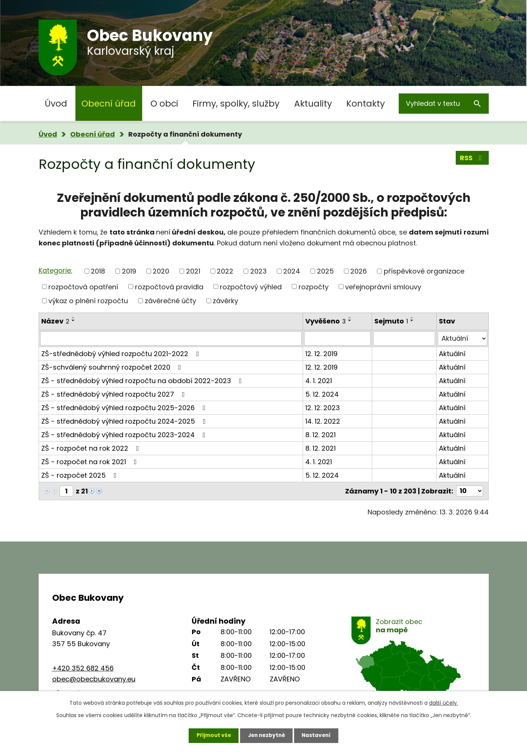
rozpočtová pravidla (169, 286)
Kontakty (365, 103)
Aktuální (452, 353)
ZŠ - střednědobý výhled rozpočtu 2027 (114, 394)
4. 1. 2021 (318, 380)
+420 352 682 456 (83, 668)
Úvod (56, 103)
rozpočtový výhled (251, 286)
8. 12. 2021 (320, 434)
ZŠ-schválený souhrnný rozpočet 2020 (112, 367)
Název (55, 321)
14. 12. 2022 (322, 421)
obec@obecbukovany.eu (93, 679)
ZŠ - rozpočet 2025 (80, 475)
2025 (325, 271)
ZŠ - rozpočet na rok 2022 (91, 448)
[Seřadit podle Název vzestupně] (73, 317)
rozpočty (314, 286)
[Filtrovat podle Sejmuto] (404, 338)
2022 (225, 271)
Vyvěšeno (325, 321)
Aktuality (313, 103)
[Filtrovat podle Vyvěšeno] (337, 338)
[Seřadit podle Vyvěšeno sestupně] (350, 320)
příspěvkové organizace (424, 271)
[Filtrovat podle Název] (171, 338)
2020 (161, 271)
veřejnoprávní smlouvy (383, 286)
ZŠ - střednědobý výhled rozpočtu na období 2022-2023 (143, 380)
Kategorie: (55, 270)
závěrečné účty (170, 300)
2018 (98, 271)
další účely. (443, 702)
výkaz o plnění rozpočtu (88, 300)
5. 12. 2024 (322, 394)
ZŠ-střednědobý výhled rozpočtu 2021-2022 (121, 353)
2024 (291, 271)
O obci (164, 103)
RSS (472, 158)
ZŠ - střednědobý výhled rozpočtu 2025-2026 (125, 407)
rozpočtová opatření (83, 286)
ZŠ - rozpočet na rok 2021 (90, 461)
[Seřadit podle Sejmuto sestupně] (412, 320)
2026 (358, 271)
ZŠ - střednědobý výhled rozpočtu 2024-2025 (125, 421)
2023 (258, 271)
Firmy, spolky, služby (235, 103)
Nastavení (318, 735)
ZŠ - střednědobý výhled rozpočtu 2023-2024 (125, 434)
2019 (129, 271)
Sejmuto (391, 321)
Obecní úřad (108, 103)
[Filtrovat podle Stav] (462, 338)
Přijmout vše (212, 735)
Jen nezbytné (266, 735)
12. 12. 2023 (322, 407)
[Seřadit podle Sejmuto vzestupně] (412, 317)
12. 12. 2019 (321, 353)
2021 (193, 271)
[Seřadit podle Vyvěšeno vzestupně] (350, 317)
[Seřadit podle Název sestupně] (73, 320)
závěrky (225, 300)
